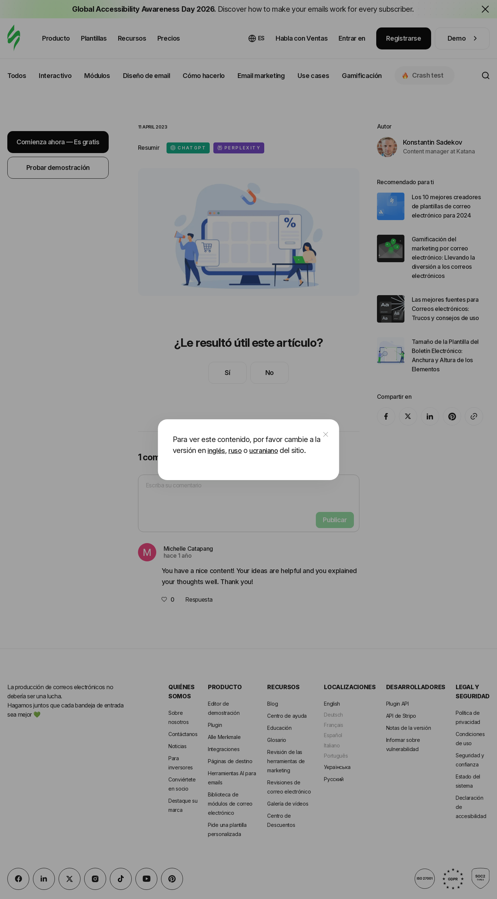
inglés (216, 450)
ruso (235, 450)
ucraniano (263, 450)
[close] (325, 434)
